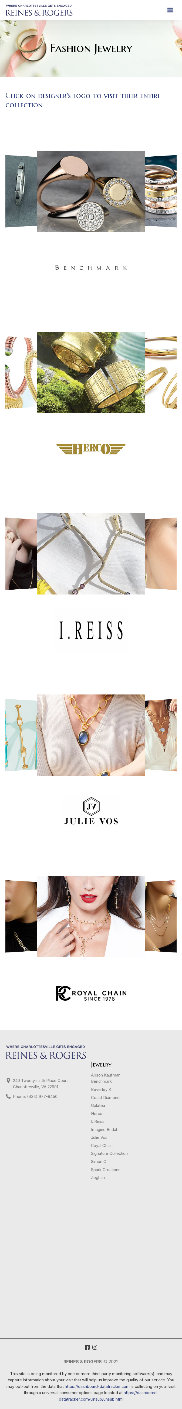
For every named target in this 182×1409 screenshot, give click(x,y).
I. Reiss (98, 1121)
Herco (96, 1113)
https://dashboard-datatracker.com (97, 1386)
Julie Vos (99, 1137)
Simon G (98, 1161)
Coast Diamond (105, 1097)
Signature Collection (109, 1153)
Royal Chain (102, 1145)
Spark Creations (105, 1169)
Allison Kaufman (105, 1075)
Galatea (98, 1105)
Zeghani (98, 1177)
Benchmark (101, 1081)
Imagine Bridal (104, 1129)
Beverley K (101, 1089)
